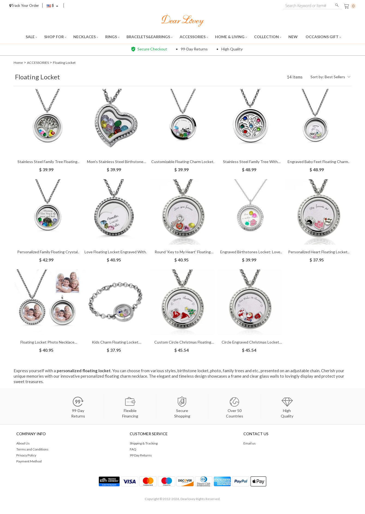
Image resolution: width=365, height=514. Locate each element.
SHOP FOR (55, 36)
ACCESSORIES (194, 36)
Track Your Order (24, 5)
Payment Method (29, 461)
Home (19, 62)
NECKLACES (85, 36)
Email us (249, 443)
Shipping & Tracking (144, 443)
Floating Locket (71, 62)
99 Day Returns (141, 455)
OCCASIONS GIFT (323, 36)
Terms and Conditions (32, 449)
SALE (31, 36)
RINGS (112, 36)
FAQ (133, 449)
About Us (23, 443)
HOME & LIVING (231, 36)
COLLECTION (267, 36)
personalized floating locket (84, 370)
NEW (293, 36)
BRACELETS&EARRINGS (149, 36)
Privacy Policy (26, 455)
